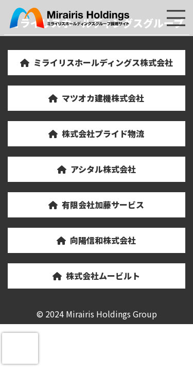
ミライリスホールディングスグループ (70, 18)
